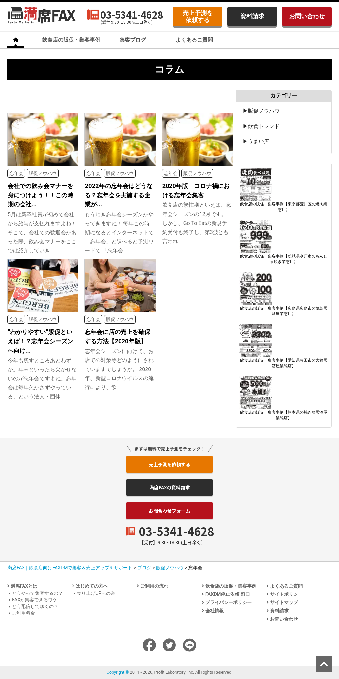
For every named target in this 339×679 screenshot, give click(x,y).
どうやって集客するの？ (37, 593)
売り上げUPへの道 (96, 593)
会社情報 (214, 611)
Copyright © (117, 672)
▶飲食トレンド (261, 126)
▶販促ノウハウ (261, 111)
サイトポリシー (286, 594)
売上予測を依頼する (198, 16)
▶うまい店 (256, 141)
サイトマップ (284, 602)
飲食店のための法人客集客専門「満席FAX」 (41, 15)
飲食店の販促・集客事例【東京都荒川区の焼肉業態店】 (283, 207)
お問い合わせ (307, 16)
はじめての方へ (91, 586)
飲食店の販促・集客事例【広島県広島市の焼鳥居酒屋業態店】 (283, 311)
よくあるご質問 (194, 40)
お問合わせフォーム (169, 510)
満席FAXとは (24, 586)
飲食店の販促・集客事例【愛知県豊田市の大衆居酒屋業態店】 (283, 363)
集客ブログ (133, 40)
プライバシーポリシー (228, 602)
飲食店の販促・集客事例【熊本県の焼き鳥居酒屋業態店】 (283, 415)
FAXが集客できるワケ (34, 600)
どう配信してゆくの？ (35, 606)
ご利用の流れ (154, 586)
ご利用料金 (23, 613)
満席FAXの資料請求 (169, 487)
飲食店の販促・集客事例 (71, 40)
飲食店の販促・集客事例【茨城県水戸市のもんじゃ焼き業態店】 (283, 259)
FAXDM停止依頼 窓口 (227, 594)
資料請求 (252, 16)
